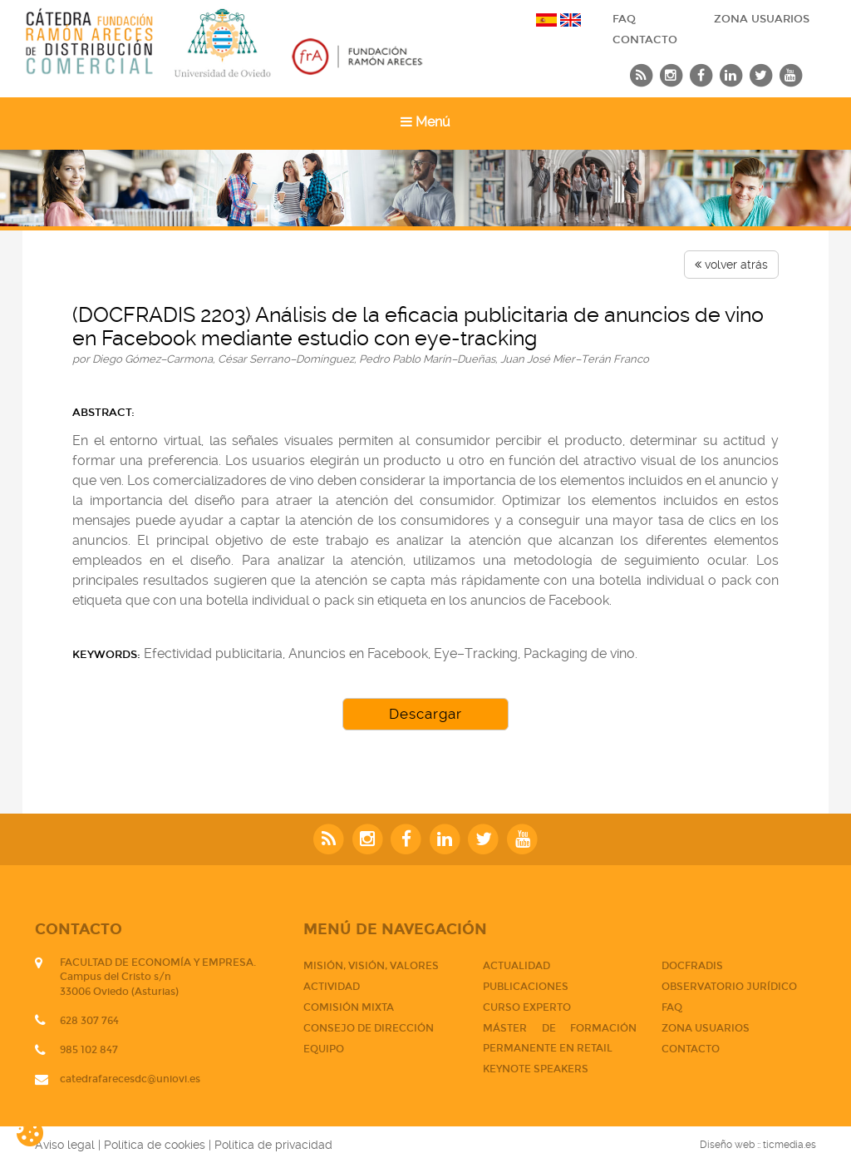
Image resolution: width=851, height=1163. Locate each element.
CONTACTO (644, 40)
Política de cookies (154, 1144)
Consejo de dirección (368, 1028)
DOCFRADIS (692, 966)
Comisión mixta (348, 1007)
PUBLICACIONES (525, 986)
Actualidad (516, 966)
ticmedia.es (789, 1145)
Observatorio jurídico (729, 986)
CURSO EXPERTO (527, 1007)
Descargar (425, 713)
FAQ (624, 19)
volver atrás (731, 264)
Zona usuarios (761, 19)
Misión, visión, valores (371, 966)
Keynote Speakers (535, 1069)
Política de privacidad (273, 1144)
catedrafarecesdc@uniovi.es (130, 1079)
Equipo (323, 1049)
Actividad (331, 986)
